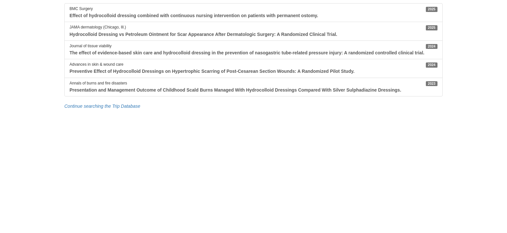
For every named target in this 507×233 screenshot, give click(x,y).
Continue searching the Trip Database (102, 106)
